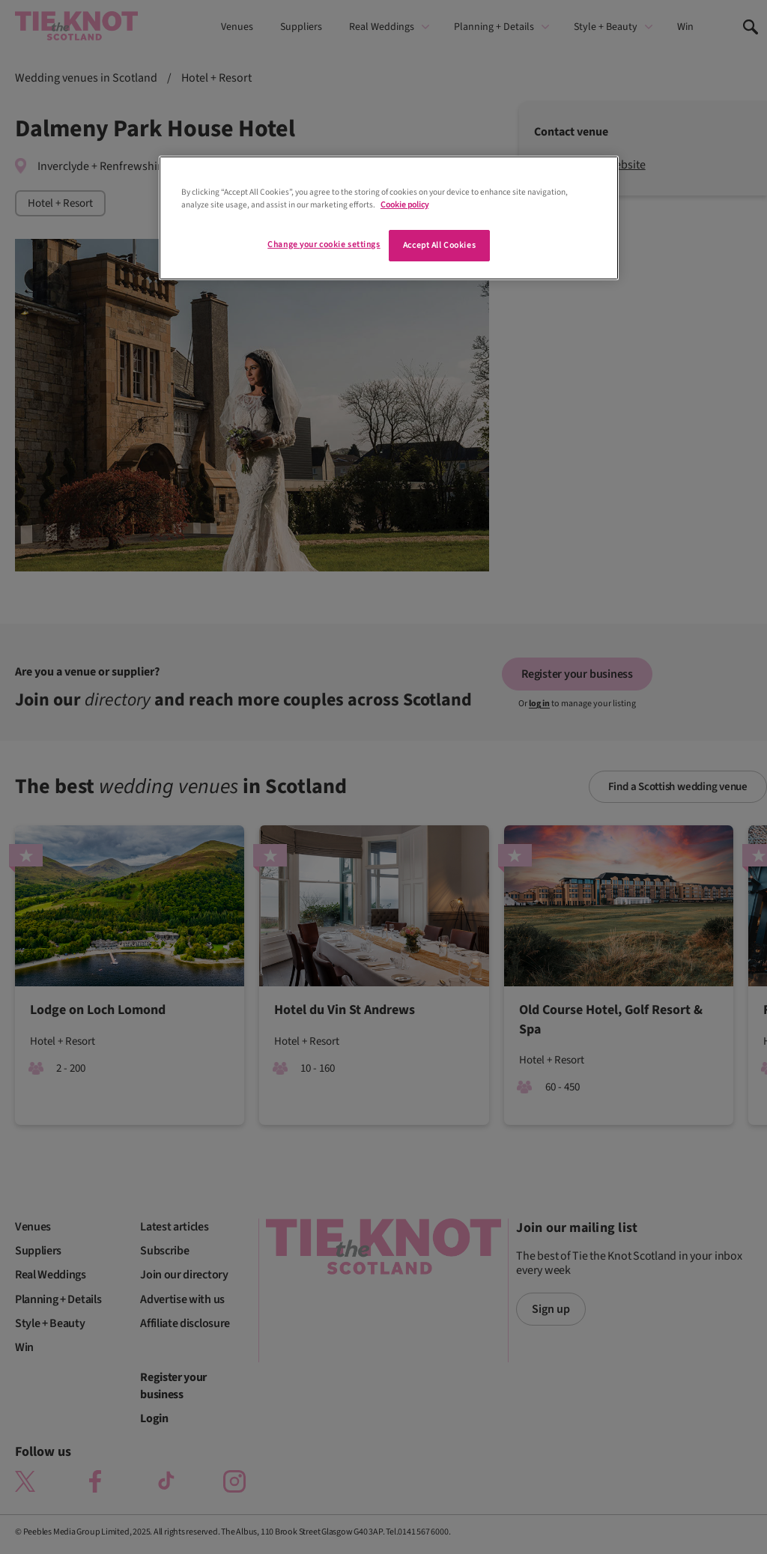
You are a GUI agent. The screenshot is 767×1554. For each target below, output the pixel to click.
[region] (389, 218)
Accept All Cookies (439, 245)
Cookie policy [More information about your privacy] (404, 204)
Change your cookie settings (323, 244)
